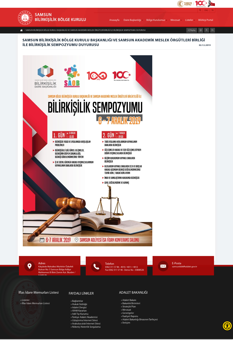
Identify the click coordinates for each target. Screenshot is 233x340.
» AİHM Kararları (79, 333)
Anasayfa (114, 20)
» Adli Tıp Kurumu (79, 336)
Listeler (189, 20)
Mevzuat (175, 20)
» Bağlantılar (77, 324)
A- (207, 30)
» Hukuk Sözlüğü (79, 327)
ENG (206, 10)
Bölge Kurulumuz (155, 20)
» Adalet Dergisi (79, 330)
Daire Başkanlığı (132, 20)
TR (212, 10)
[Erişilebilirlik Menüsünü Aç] (227, 325)
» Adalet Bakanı (151, 301)
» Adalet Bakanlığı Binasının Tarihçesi (162, 320)
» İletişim (148, 324)
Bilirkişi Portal (205, 20)
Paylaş (192, 30)
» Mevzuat (149, 311)
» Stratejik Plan (151, 307)
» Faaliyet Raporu (152, 317)
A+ (212, 30)
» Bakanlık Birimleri (153, 304)
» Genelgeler (150, 314)
